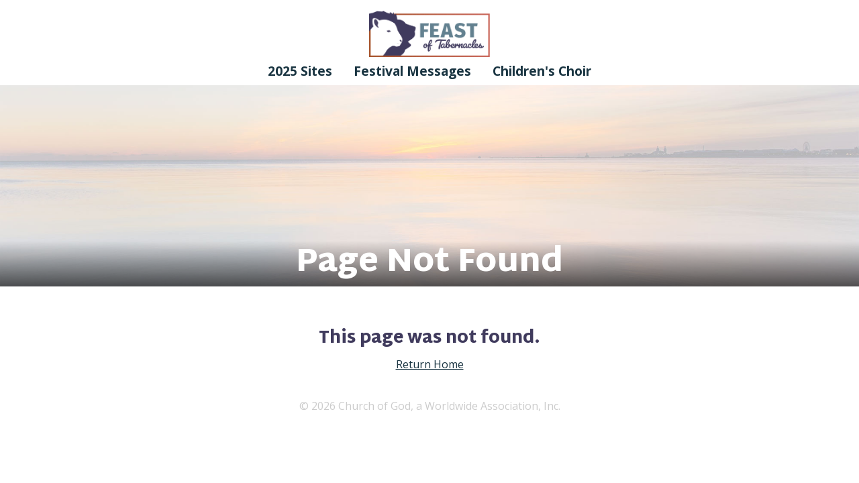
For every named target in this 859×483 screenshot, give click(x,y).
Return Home (430, 364)
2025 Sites (300, 71)
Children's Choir (542, 71)
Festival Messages (412, 71)
